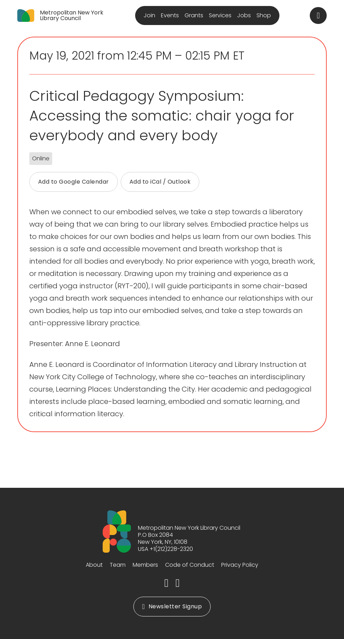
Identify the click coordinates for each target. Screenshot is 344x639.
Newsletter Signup (172, 606)
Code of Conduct (189, 565)
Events (170, 15)
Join (149, 15)
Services (220, 15)
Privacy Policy (239, 565)
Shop (264, 15)
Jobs (244, 15)
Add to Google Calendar (73, 182)
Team (118, 565)
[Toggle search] (318, 15)
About (94, 565)
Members (145, 565)
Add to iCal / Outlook (160, 182)
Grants (194, 15)
